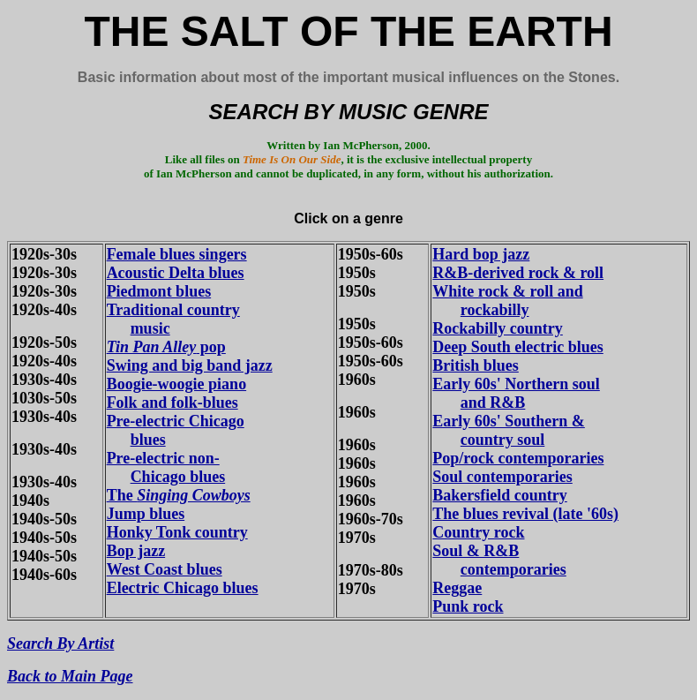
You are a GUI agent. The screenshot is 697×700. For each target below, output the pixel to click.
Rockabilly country (497, 328)
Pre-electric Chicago (175, 421)
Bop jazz (136, 551)
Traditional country (173, 310)
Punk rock (467, 606)
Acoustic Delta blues (175, 273)
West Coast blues (164, 569)
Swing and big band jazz (190, 365)
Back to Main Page (70, 676)
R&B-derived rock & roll (517, 273)
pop (166, 347)
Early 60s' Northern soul (516, 384)
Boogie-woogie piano (177, 384)
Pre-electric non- (163, 458)
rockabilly (495, 310)
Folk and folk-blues (172, 402)
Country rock (478, 532)
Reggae (457, 588)
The (179, 495)
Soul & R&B (475, 551)
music (150, 328)
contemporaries (513, 569)
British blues (475, 365)
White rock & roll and (507, 291)
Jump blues (146, 514)
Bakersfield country (499, 495)
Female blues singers (177, 254)
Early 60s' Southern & (508, 421)
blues (148, 439)
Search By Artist (60, 643)
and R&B (493, 402)
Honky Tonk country (177, 532)
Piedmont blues (159, 291)
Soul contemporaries (502, 476)
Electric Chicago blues (183, 588)
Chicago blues (178, 476)
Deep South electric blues (517, 347)
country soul (503, 439)
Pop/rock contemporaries (517, 458)
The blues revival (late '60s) (525, 514)
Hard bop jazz (480, 254)
